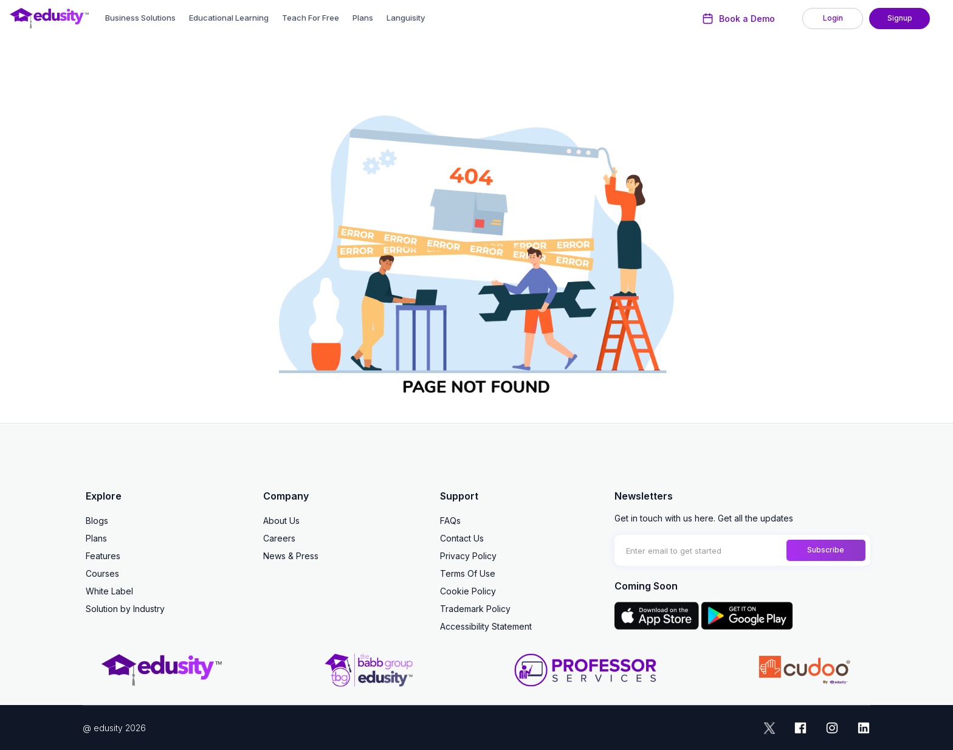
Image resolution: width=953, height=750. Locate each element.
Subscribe (825, 549)
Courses (102, 573)
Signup (899, 17)
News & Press (290, 556)
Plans (363, 17)
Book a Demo (739, 18)
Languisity (406, 17)
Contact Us (462, 538)
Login (833, 17)
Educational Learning (229, 17)
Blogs (97, 520)
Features (103, 556)
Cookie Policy (468, 591)
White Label (109, 591)
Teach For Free (310, 17)
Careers (279, 538)
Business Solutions (140, 17)
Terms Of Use (467, 573)
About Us (281, 520)
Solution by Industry (125, 609)
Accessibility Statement (486, 626)
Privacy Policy (468, 556)
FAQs (450, 520)
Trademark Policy (475, 609)
